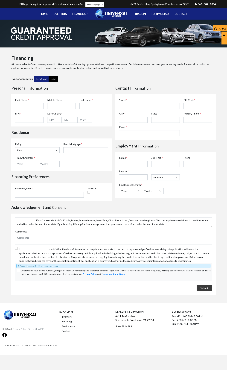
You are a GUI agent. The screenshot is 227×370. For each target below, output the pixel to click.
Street (123, 99)
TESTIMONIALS (160, 13)
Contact (65, 330)
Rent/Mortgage (72, 144)
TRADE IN (140, 13)
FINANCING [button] (79, 13)
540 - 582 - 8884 (207, 4)
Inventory (66, 316)
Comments (21, 231)
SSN (18, 113)
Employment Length (130, 184)
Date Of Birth (55, 113)
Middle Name (54, 99)
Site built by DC (36, 329)
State (155, 113)
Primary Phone (192, 113)
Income (123, 171)
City (122, 113)
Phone (186, 157)
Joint (53, 79)
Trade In (91, 188)
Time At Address (24, 157)
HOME (44, 13)
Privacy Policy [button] (19, 329)
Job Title (157, 157)
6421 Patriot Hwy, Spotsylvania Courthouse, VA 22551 (160, 4)
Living (18, 144)
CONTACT (181, 13)
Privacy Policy (89, 274)
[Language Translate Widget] (94, 4)
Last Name (86, 99)
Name (123, 157)
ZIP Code (189, 99)
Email (123, 127)
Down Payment (23, 188)
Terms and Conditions (113, 274)
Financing (66, 321)
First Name (22, 99)
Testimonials (68, 326)
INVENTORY (60, 13)
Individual (41, 79)
